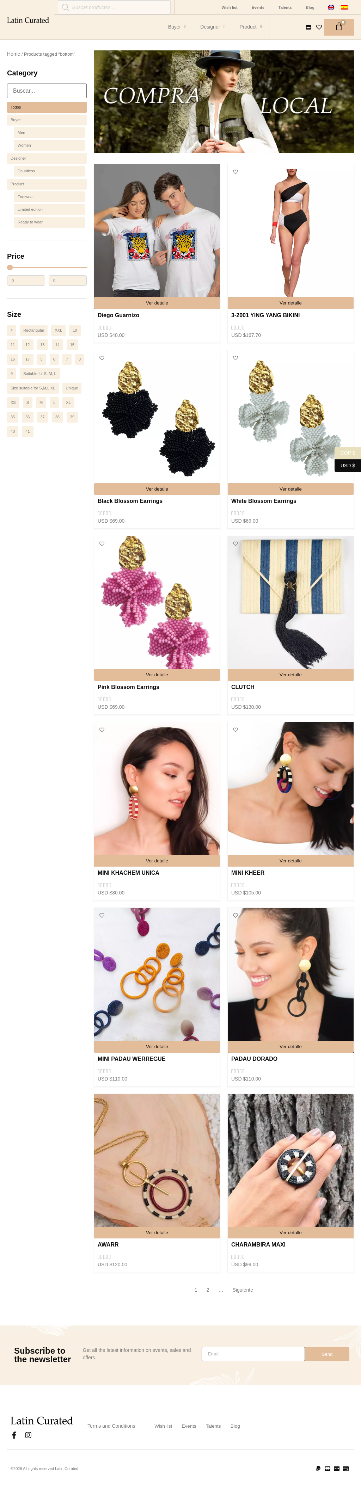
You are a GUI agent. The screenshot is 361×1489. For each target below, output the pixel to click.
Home (13, 54)
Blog (310, 7)
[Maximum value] (67, 280)
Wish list (230, 7)
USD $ (345, 466)
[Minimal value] (47, 267)
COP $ (345, 453)
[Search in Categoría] (47, 91)
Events (258, 7)
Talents (285, 7)
